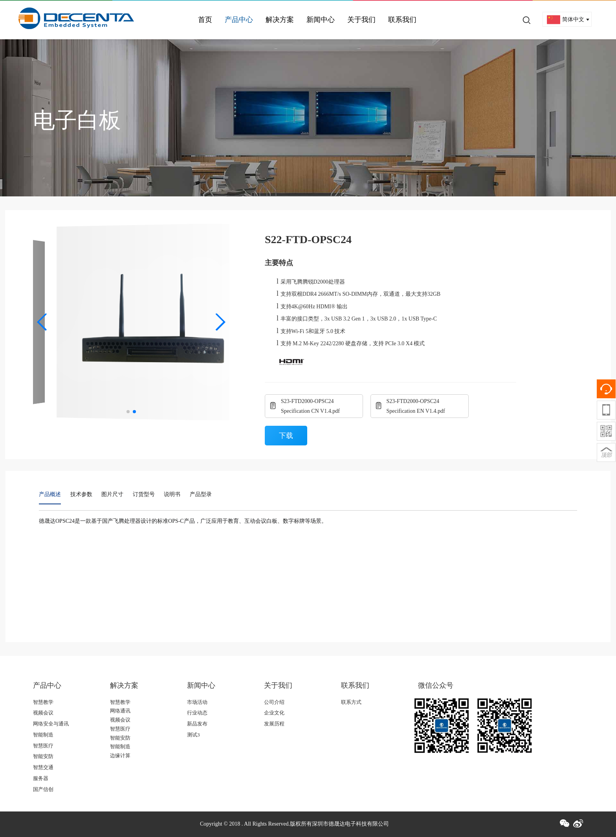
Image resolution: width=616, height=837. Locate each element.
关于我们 (361, 20)
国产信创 (43, 789)
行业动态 (197, 713)
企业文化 (274, 713)
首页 (205, 20)
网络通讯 (120, 711)
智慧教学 (43, 702)
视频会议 (43, 713)
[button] (42, 322)
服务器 (40, 778)
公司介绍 (274, 702)
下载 (286, 436)
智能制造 (43, 735)
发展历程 (274, 724)
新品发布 (197, 724)
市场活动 (197, 702)
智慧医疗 (43, 746)
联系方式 (351, 702)
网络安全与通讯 (51, 724)
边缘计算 (120, 755)
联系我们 (402, 20)
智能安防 (43, 756)
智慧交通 (43, 767)
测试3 (193, 735)
